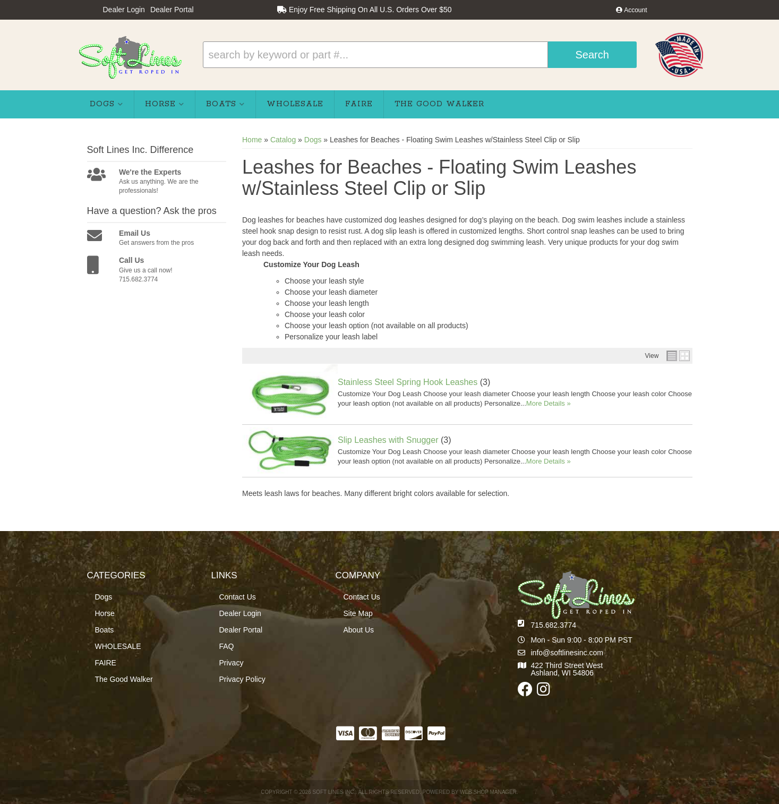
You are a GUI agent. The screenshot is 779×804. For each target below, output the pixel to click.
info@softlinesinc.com (567, 652)
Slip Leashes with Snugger (388, 439)
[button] (420, 54)
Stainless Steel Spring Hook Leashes (407, 382)
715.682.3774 (554, 625)
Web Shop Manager (488, 792)
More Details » (548, 403)
